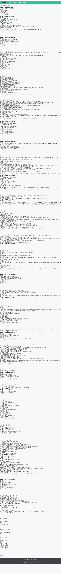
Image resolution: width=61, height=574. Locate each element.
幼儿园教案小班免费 (3, 546)
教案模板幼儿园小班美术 (4, 524)
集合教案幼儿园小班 (3, 12)
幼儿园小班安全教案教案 (4, 543)
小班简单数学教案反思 (4, 554)
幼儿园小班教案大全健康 (4, 544)
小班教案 (9, 2)
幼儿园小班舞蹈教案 (3, 10)
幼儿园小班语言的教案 (4, 540)
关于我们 (25, 559)
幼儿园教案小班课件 (3, 11)
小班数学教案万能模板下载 (4, 553)
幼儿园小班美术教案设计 (4, 537)
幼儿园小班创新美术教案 (4, 518)
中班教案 (14, 2)
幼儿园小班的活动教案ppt (4, 526)
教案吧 (1, 5)
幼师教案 (24, 2)
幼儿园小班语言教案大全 (4, 549)
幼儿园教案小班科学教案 (4, 535)
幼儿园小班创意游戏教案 (4, 13)
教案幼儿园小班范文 (3, 548)
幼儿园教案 (4, 5)
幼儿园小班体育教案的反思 (4, 14)
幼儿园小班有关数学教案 (4, 521)
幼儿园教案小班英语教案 (4, 547)
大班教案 (19, 2)
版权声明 (31, 559)
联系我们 (28, 559)
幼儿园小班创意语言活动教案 (5, 532)
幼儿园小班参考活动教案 (4, 545)
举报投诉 (35, 559)
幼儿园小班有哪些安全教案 (4, 529)
